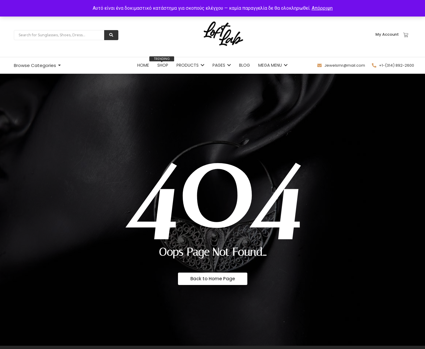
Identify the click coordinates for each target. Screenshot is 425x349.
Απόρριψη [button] (322, 8)
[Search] (59, 35)
